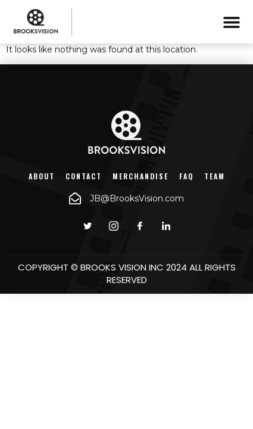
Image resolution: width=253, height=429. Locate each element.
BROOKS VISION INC (122, 267)
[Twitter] (87, 226)
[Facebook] (140, 226)
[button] (231, 21)
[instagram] (114, 226)
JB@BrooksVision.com (137, 198)
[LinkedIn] (166, 226)
